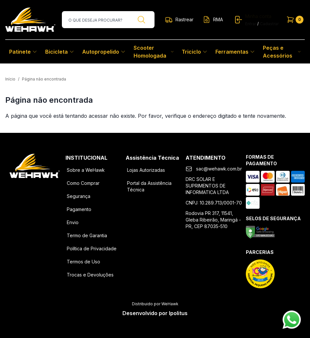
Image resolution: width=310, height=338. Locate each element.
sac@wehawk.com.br (219, 168)
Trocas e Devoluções (90, 274)
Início (10, 79)
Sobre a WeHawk (86, 170)
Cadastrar (269, 23)
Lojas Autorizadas (146, 170)
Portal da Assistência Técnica (149, 186)
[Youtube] (52, 188)
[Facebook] (18, 188)
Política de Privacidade (92, 248)
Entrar (250, 23)
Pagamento (79, 209)
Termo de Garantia (87, 235)
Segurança (78, 196)
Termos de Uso (83, 261)
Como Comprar (83, 183)
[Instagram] (35, 188)
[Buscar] (141, 19)
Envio (73, 222)
